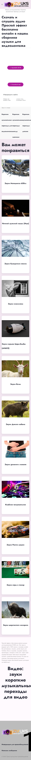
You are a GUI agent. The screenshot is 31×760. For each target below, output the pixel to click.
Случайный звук (15, 84)
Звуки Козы (15, 384)
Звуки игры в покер (15, 585)
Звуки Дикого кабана (15, 424)
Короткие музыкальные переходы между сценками (17, 125)
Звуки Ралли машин (15, 544)
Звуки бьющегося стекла (15, 263)
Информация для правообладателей (15, 744)
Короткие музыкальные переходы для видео (16, 11)
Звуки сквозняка (15, 303)
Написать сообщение (9, 750)
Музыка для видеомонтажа (12, 10)
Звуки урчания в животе (15, 464)
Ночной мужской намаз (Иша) (15, 223)
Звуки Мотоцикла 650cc (15, 183)
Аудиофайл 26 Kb (15, 67)
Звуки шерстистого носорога (15, 625)
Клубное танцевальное (15, 504)
